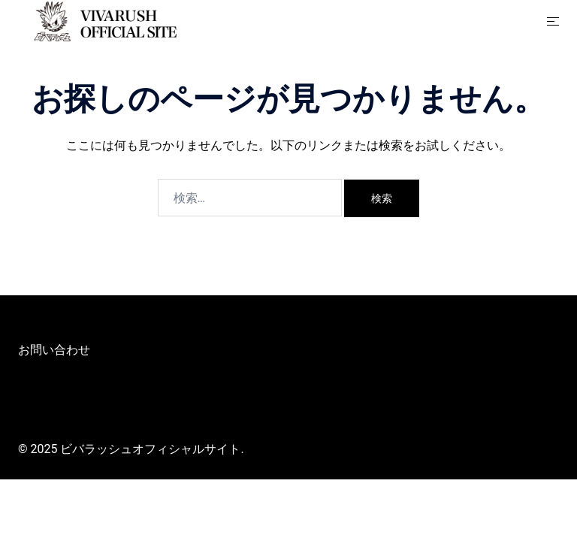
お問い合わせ (54, 350)
